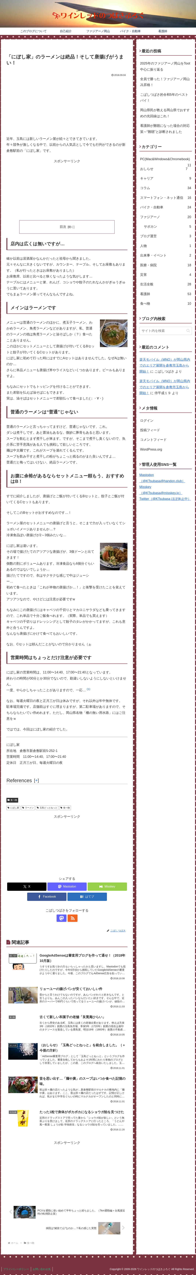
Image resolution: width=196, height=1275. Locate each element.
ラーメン (28, 807)
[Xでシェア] (26, 887)
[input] (165, 331)
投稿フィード (150, 430)
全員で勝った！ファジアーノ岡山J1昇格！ (165, 82)
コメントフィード (153, 440)
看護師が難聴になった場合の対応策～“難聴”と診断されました (165, 128)
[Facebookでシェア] (46, 897)
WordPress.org (151, 449)
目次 (63, 227)
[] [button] (36, 780)
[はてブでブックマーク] (87, 897)
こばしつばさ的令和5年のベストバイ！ (164, 97)
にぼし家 (13, 807)
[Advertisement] (66, 105)
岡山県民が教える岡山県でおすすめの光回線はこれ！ (165, 113)
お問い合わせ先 (42, 1269)
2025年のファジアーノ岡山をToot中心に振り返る (165, 66)
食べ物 (12, 800)
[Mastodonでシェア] (67, 887)
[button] (88, 690)
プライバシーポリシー (16, 1269)
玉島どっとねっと (47, 807)
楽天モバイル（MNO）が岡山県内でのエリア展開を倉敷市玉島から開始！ (164, 365)
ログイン (146, 420)
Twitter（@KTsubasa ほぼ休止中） (165, 499)
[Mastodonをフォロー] (62, 918)
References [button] (19, 780)
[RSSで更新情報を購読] (71, 918)
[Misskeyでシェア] (107, 887)
